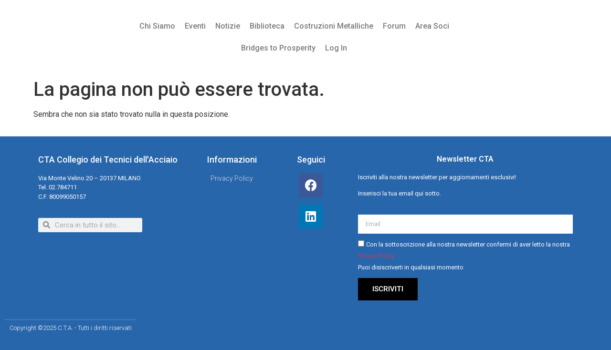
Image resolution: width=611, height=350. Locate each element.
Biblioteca (267, 26)
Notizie (227, 26)
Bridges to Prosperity (278, 47)
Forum (394, 26)
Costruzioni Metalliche (333, 26)
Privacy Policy (376, 255)
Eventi (195, 26)
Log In (336, 47)
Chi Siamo (157, 26)
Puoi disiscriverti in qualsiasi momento (411, 267)
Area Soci (432, 26)
